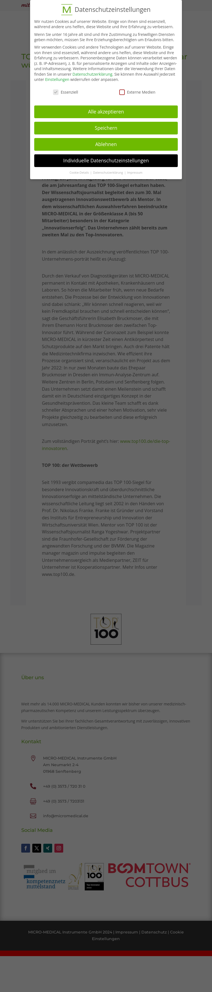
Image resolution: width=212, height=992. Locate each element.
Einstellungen (57, 77)
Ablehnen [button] (106, 141)
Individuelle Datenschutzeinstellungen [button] (106, 158)
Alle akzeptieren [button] (106, 109)
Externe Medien (137, 89)
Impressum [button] (134, 170)
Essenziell (65, 89)
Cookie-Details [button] (80, 170)
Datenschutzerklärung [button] (108, 170)
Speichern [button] (106, 125)
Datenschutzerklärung (92, 71)
